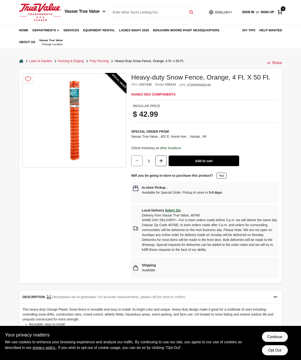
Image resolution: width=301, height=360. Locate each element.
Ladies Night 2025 (134, 30)
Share (274, 63)
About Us (27, 42)
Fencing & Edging (71, 61)
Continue (274, 337)
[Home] (21, 61)
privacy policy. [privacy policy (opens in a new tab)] (44, 348)
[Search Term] (152, 12)
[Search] (191, 12)
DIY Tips (249, 30)
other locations (170, 148)
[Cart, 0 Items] (279, 12)
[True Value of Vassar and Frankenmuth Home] (40, 12)
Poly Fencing (99, 61)
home (23, 30)
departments (44, 30)
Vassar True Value (85, 11)
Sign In (248, 12)
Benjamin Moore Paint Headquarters (186, 30)
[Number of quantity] (149, 161)
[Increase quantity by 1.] (161, 161)
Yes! (221, 175)
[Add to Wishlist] (28, 79)
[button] (220, 12)
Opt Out (274, 350)
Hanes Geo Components (153, 94)
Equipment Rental (99, 30)
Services (71, 30)
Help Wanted (270, 30)
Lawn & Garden (40, 61)
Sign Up (267, 12)
